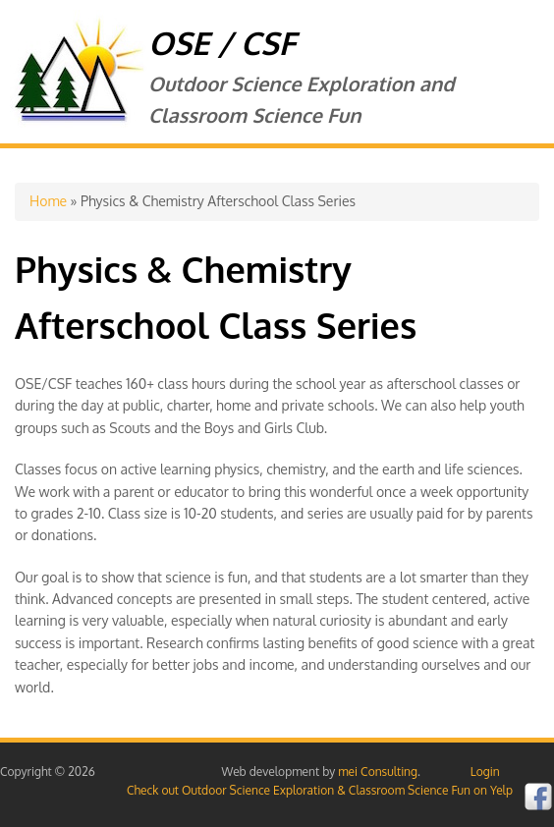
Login (485, 771)
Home (48, 201)
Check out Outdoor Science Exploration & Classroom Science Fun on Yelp (320, 790)
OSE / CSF (222, 43)
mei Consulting (377, 771)
